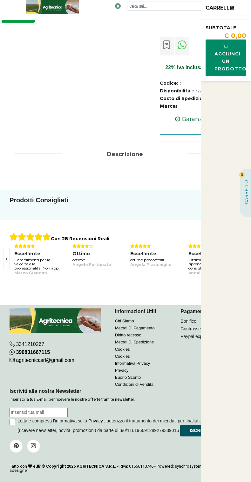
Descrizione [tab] (125, 154)
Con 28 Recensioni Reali (80, 238)
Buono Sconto (128, 377)
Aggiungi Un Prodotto (230, 57)
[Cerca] (178, 6)
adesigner (19, 470)
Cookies (122, 349)
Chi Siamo (124, 321)
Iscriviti (200, 430)
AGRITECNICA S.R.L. (96, 466)
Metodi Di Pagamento (135, 328)
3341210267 (30, 344)
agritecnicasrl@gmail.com (45, 360)
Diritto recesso (128, 335)
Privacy (122, 370)
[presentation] (6, 259)
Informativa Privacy (132, 363)
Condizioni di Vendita (134, 384)
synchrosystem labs (193, 466)
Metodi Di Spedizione (134, 342)
